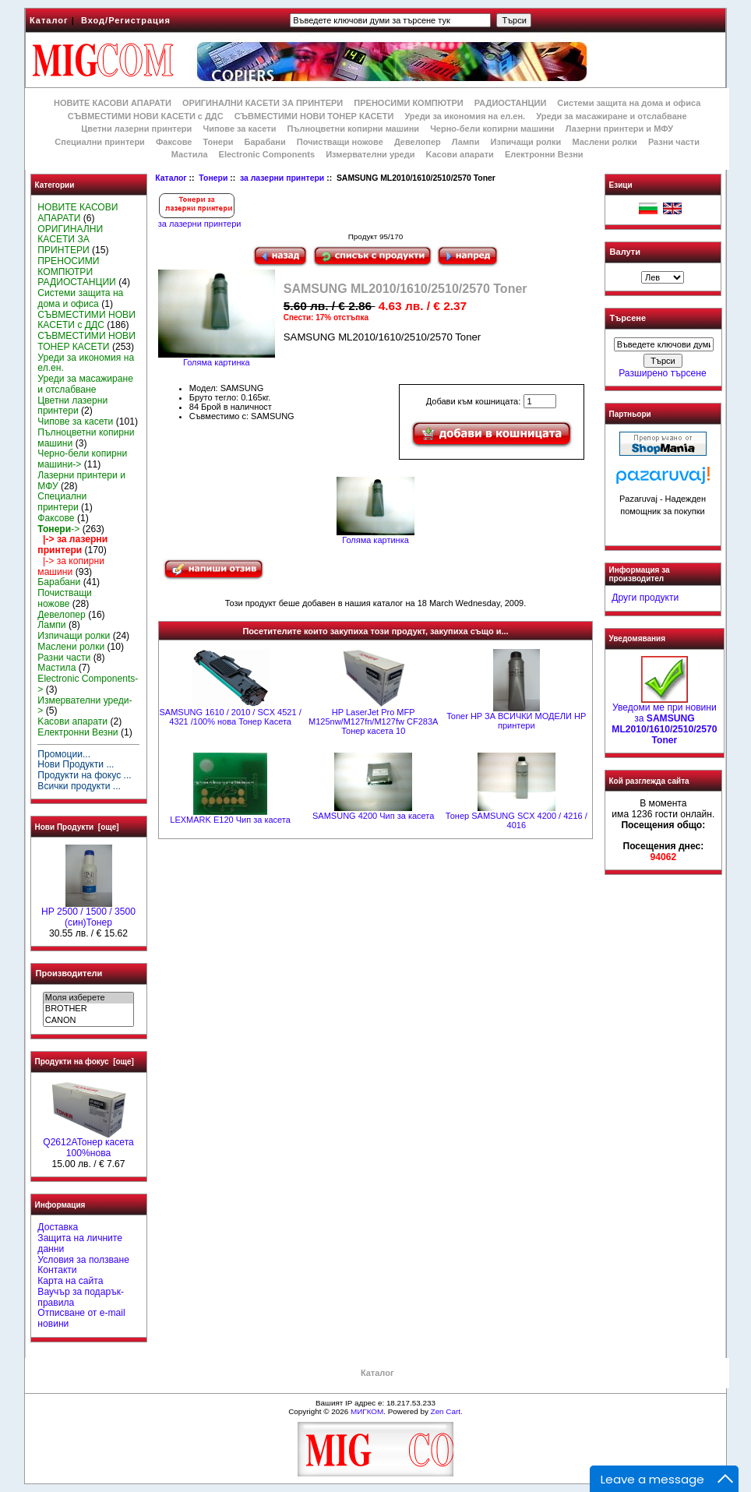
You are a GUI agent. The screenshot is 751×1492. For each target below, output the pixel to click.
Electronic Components (267, 154)
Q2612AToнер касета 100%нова (88, 1144)
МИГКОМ (367, 1411)
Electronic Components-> (87, 684)
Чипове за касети (239, 128)
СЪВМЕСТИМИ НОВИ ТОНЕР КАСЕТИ (314, 116)
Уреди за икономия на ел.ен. (464, 116)
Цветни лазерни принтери (136, 128)
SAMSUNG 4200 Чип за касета (373, 815)
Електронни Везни (544, 154)
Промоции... (63, 754)
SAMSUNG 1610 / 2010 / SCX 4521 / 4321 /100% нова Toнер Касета (230, 716)
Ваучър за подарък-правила (80, 1297)
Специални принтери (100, 141)
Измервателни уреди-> (84, 706)
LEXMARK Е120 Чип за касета (230, 819)
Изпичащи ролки (526, 141)
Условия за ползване (83, 1259)
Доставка (57, 1227)
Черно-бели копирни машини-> (82, 459)
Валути (625, 251)
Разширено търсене (662, 373)
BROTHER (88, 1008)
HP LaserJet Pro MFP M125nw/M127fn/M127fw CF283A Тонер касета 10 (373, 721)
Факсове (174, 141)
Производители (69, 973)
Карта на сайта (70, 1280)
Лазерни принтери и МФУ (619, 128)
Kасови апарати (460, 154)
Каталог (49, 20)
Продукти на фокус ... (84, 775)
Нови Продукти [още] (77, 827)
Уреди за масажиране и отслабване (611, 116)
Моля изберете (88, 998)
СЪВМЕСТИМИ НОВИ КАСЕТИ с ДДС (146, 116)
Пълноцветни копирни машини (353, 128)
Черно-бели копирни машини (492, 128)
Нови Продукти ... (75, 764)
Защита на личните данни (79, 1243)
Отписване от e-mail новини (81, 1318)
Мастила (189, 154)
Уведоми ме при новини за (664, 719)
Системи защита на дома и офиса (628, 103)
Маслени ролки (604, 141)
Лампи (466, 141)
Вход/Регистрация (126, 20)
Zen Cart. (447, 1411)
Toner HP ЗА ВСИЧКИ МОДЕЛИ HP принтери (516, 720)
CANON (88, 1020)
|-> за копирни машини (70, 566)
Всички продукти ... (79, 786)
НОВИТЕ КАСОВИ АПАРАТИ (112, 103)
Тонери (213, 178)
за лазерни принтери (282, 178)
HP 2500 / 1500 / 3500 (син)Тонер (88, 913)
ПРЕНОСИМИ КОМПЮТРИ (408, 103)
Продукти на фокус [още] (84, 1061)
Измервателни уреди (370, 154)
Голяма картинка (375, 536)
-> (58, 529)
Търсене (628, 318)
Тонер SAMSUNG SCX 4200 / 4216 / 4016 (516, 820)
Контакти (56, 1269)
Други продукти (645, 597)
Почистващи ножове (340, 141)
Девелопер (417, 141)
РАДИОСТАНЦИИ (510, 103)
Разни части (674, 141)
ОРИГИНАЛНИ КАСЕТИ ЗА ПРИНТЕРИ (262, 103)
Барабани (265, 141)
